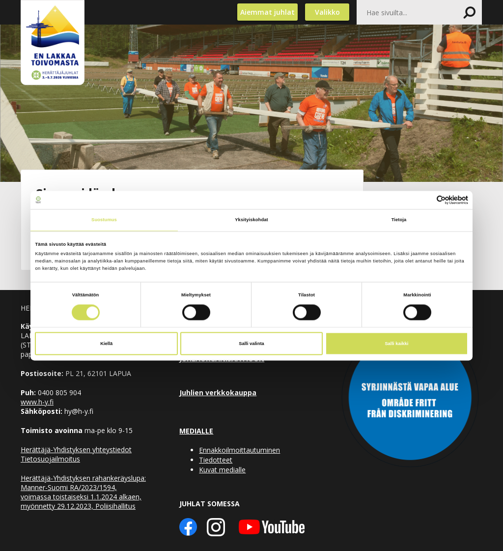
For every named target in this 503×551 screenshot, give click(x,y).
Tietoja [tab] (399, 220)
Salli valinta (251, 343)
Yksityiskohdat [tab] (251, 220)
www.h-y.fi (37, 401)
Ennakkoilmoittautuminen (239, 450)
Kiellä (106, 343)
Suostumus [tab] (104, 220)
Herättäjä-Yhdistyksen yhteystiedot (76, 449)
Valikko (327, 12)
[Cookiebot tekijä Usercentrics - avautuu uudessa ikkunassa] (425, 199)
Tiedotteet (215, 459)
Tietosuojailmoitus (50, 459)
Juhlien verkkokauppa (217, 392)
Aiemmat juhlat (267, 12)
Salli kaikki (396, 343)
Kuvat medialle (222, 469)
